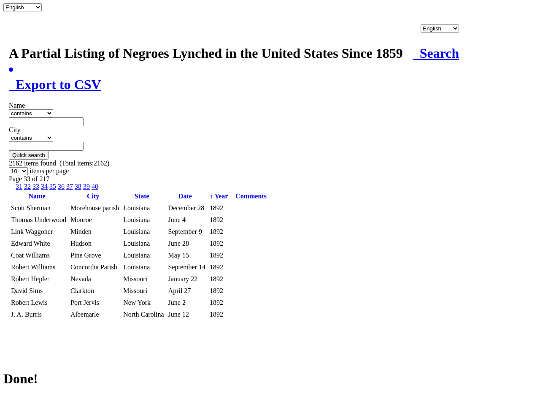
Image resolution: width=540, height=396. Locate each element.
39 (86, 186)
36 (61, 186)
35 (52, 186)
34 (44, 186)
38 (78, 186)
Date (186, 196)
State (144, 196)
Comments (252, 196)
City (95, 196)
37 (69, 186)
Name (39, 196)
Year (220, 196)
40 (95, 186)
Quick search (28, 155)
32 (27, 186)
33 (35, 186)
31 (19, 186)
